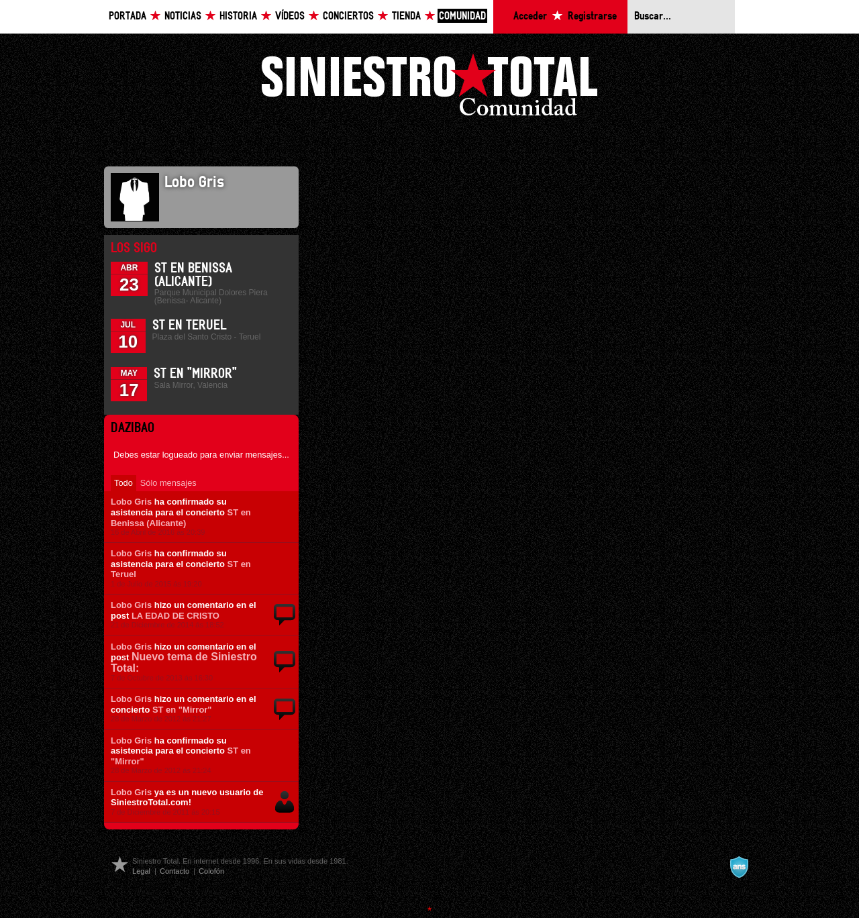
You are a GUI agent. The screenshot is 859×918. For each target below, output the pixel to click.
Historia (238, 16)
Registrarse (592, 16)
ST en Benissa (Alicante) (181, 517)
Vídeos (290, 16)
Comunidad (462, 16)
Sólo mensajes (168, 483)
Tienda (406, 16)
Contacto (174, 871)
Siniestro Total (429, 88)
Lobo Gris (131, 502)
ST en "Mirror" (195, 374)
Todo (123, 483)
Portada (127, 16)
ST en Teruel (189, 325)
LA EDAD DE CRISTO (175, 616)
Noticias (182, 16)
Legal (141, 871)
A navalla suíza (738, 867)
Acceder (530, 16)
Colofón (211, 871)
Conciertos (348, 16)
